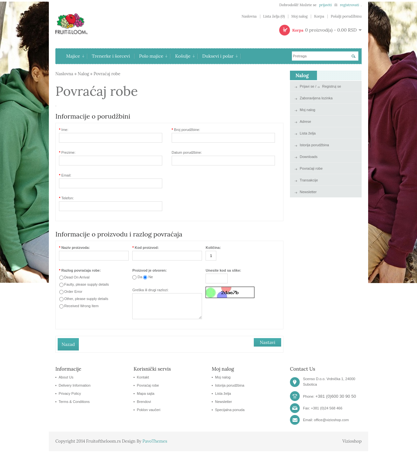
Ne (150, 277)
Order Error (73, 291)
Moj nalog (299, 16)
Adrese (305, 121)
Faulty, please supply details (86, 284)
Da (139, 277)
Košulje (184, 56)
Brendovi (144, 407)
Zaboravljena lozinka (316, 98)
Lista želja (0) (274, 16)
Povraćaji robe (311, 168)
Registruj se (331, 86)
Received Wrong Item (81, 306)
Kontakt (143, 383)
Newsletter (308, 192)
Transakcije (309, 180)
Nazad (68, 350)
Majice (75, 56)
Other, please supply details (86, 299)
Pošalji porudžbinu (346, 16)
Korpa (319, 16)
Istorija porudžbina (314, 145)
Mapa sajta (145, 399)
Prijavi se (307, 86)
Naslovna (248, 16)
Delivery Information (75, 391)
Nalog (83, 74)
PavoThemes (154, 447)
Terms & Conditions (74, 407)
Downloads (308, 157)
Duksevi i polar (219, 56)
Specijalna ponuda (230, 416)
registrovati (349, 5)
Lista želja (308, 133)
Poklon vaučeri (148, 416)
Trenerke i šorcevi (111, 56)
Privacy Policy (70, 399)
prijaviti (325, 5)
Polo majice (153, 56)
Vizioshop (352, 447)
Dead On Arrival (77, 277)
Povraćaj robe (106, 74)
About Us (66, 383)
